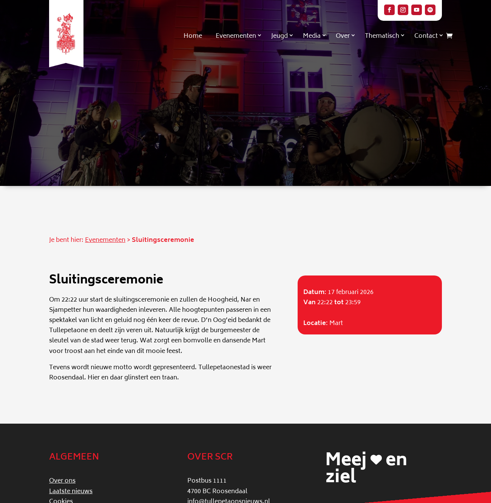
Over (343, 36)
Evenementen (236, 36)
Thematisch (382, 36)
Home (193, 36)
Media (312, 36)
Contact (426, 36)
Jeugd (279, 36)
